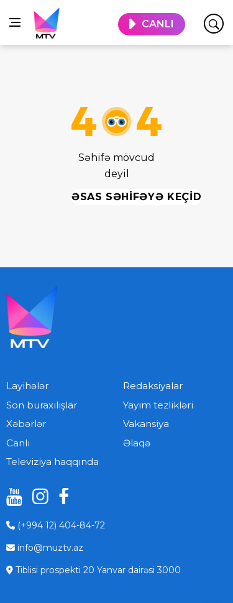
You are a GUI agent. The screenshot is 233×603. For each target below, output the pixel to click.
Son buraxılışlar (41, 405)
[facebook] (62, 496)
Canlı (18, 443)
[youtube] (10, 496)
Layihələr (27, 386)
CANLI (158, 24)
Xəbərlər (26, 424)
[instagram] (36, 496)
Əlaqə (136, 443)
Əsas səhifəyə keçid (136, 197)
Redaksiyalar (153, 386)
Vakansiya (146, 424)
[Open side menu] (15, 22)
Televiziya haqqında (52, 461)
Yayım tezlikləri (158, 405)
